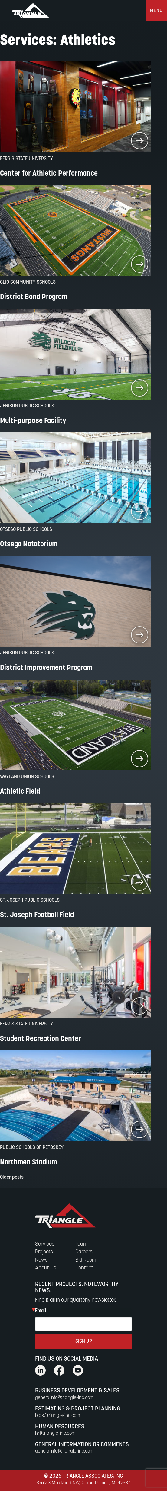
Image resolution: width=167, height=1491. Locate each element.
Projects (44, 1252)
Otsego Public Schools (26, 529)
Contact (84, 1268)
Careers (84, 1252)
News (41, 1260)
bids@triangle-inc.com (57, 1415)
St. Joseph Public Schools (30, 900)
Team (81, 1244)
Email (40, 1310)
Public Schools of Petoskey (32, 1147)
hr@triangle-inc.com (55, 1433)
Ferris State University (26, 158)
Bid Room (85, 1260)
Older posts (12, 1177)
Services (44, 1244)
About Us (45, 1268)
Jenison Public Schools (27, 406)
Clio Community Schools (28, 282)
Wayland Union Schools (27, 777)
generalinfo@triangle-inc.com (64, 1397)
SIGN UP (83, 1341)
